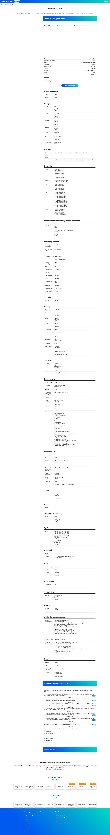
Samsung (28, 827)
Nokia (27, 821)
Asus (27, 817)
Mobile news (59, 823)
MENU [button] (17, 1)
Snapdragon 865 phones (62, 817)
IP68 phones (59, 821)
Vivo (27, 829)
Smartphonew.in (6, 1)
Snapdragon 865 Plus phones (63, 815)
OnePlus (28, 823)
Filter (106, 1)
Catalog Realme (55, 779)
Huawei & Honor (29, 819)
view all (55, 798)
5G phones (58, 819)
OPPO (27, 825)
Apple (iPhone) (29, 815)
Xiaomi (27, 831)
